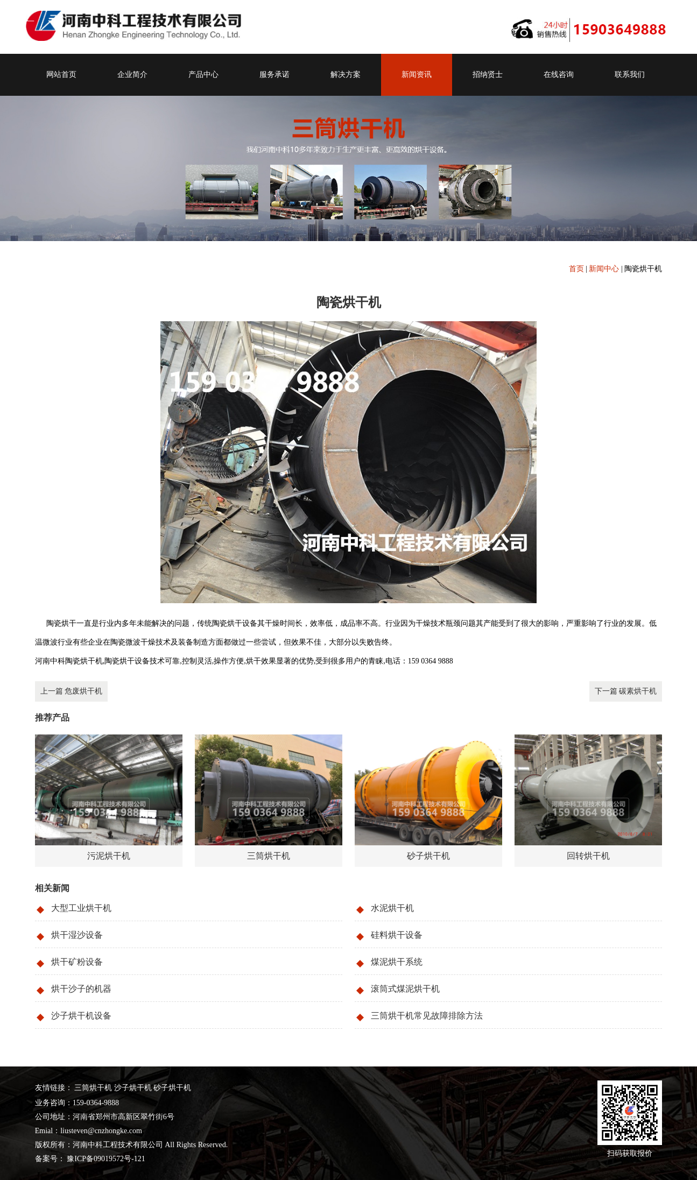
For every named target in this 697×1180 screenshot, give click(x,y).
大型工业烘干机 (81, 908)
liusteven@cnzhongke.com (101, 1131)
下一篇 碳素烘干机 (626, 691)
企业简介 (132, 74)
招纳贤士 (488, 74)
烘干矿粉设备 (77, 961)
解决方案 (345, 74)
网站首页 (61, 74)
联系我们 (630, 74)
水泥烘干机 (392, 908)
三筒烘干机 (93, 1088)
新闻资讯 (417, 74)
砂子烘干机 (172, 1088)
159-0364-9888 (96, 1103)
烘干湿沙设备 (77, 934)
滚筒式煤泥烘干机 (405, 988)
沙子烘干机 (133, 1088)
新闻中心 (604, 269)
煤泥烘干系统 (397, 961)
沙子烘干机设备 (81, 1015)
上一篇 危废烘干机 (71, 691)
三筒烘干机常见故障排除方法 (427, 1015)
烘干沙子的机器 (81, 988)
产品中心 (203, 74)
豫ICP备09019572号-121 (105, 1159)
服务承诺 (274, 74)
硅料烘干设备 (397, 934)
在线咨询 (559, 74)
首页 (576, 269)
